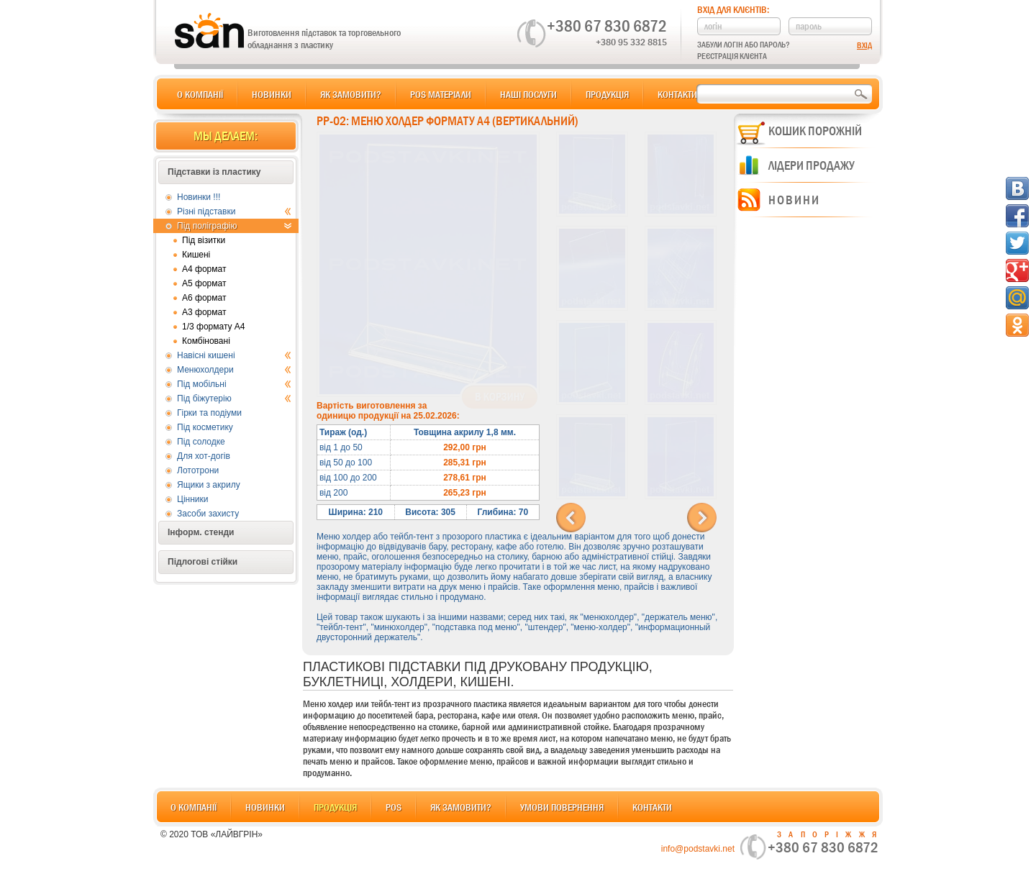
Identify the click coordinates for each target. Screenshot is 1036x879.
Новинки (271, 94)
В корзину (500, 397)
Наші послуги (528, 94)
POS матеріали (440, 94)
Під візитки (203, 240)
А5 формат (204, 283)
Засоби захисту (208, 514)
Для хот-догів (203, 456)
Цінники (192, 499)
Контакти (677, 94)
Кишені (196, 255)
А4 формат (204, 269)
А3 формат (204, 312)
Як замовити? (350, 94)
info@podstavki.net (698, 849)
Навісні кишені (234, 355)
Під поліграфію (234, 226)
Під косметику (205, 427)
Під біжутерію (234, 398)
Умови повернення (562, 807)
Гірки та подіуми (209, 413)
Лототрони (198, 470)
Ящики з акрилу (208, 485)
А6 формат (204, 298)
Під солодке (201, 442)
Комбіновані (206, 341)
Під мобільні (234, 384)
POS (393, 807)
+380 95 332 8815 (631, 41)
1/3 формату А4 (213, 327)
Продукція (607, 94)
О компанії (200, 94)
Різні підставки (234, 211)
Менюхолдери (234, 370)
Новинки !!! (198, 197)
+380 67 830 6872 (607, 26)
